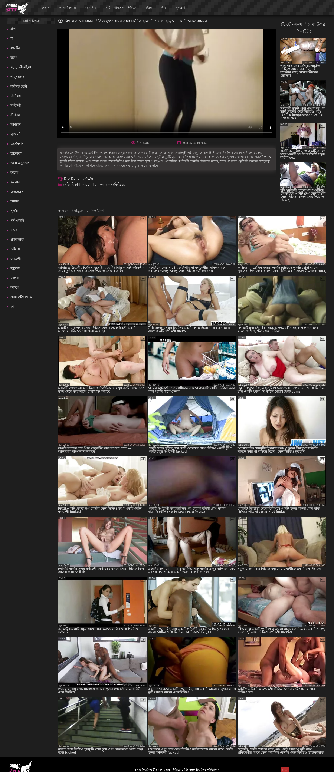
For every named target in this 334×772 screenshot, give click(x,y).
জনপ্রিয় (90, 8)
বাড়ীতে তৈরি (18, 86)
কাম (12, 307)
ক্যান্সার (15, 182)
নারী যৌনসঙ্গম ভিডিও (120, 8)
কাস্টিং (14, 287)
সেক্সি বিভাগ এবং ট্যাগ (79, 184)
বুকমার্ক (181, 8)
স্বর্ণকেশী (15, 105)
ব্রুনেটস (15, 48)
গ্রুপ (13, 29)
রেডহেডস (16, 192)
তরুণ (13, 57)
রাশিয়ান (15, 124)
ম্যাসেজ (15, 268)
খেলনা (14, 278)
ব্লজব (13, 230)
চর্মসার (14, 201)
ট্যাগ (149, 8)
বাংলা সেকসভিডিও (110, 184)
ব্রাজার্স (14, 134)
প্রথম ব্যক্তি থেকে (21, 297)
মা (11, 38)
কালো (14, 172)
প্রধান (46, 8)
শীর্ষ (163, 8)
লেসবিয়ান (16, 144)
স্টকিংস (15, 115)
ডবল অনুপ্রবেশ (20, 163)
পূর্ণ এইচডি (17, 220)
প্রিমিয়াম (15, 96)
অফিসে (15, 249)
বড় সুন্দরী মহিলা (20, 67)
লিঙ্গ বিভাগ (72, 179)
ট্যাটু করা (15, 153)
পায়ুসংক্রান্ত (17, 77)
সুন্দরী (14, 211)
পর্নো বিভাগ (67, 8)
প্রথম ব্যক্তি (17, 239)
